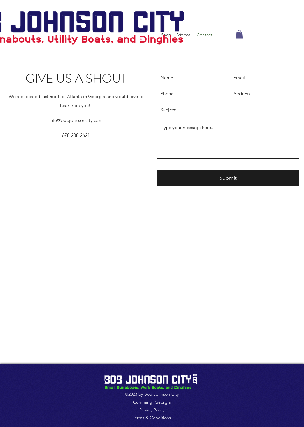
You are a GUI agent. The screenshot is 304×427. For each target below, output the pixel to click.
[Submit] (228, 178)
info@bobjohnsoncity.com (76, 120)
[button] (239, 34)
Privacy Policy (151, 410)
